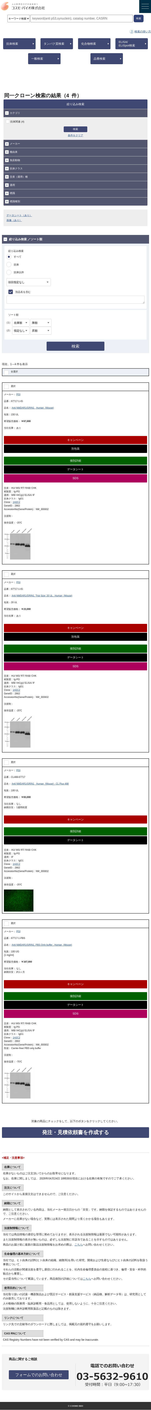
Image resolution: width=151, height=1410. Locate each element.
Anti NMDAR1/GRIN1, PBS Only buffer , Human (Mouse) (42, 944)
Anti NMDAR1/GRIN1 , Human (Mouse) (33, 407)
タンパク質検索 (54, 43)
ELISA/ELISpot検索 (127, 43)
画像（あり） (14, 220)
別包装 (75, 448)
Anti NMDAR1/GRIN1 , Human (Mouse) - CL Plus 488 (40, 783)
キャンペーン (75, 440)
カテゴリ (12, 113)
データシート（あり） (19, 215)
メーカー (12, 144)
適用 (10, 185)
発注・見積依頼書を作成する (75, 1132)
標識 (10, 193)
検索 (75, 129)
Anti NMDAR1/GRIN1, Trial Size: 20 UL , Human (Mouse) (42, 595)
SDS (75, 478)
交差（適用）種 (16, 177)
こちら (79, 1244)
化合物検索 (88, 43)
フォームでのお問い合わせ (38, 1375)
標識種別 (12, 201)
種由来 (11, 152)
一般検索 (37, 58)
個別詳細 (75, 460)
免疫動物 (12, 160)
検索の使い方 (142, 31)
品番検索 (99, 58)
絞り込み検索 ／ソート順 (23, 239)
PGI (18, 394)
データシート (75, 469)
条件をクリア (75, 135)
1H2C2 (16, 502)
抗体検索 (12, 43)
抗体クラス (14, 168)
